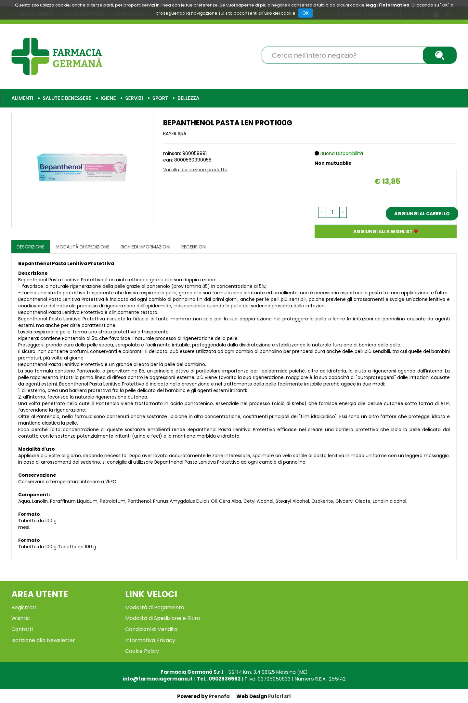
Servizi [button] (134, 98)
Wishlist (21, 618)
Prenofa (219, 696)
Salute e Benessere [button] (67, 98)
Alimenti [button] (22, 98)
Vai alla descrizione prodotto (195, 169)
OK (305, 13)
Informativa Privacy (150, 640)
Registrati (23, 607)
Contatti (22, 629)
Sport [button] (160, 98)
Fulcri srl (279, 696)
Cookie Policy (142, 651)
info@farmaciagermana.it (158, 678)
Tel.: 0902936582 (218, 678)
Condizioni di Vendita (151, 629)
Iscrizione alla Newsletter (43, 640)
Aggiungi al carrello (422, 213)
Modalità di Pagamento (154, 607)
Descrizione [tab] (31, 247)
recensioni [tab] (193, 247)
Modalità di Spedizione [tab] (83, 247)
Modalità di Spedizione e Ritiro (162, 618)
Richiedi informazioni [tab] (145, 247)
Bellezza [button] (188, 98)
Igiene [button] (108, 98)
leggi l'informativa (388, 5)
